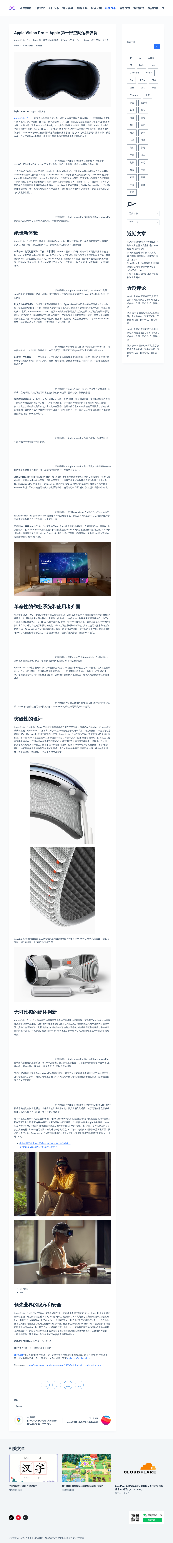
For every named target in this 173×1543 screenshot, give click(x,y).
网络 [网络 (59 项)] (132, 170)
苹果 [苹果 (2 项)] (143, 177)
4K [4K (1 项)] (131, 58)
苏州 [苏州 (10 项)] (132, 177)
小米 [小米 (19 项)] (132, 140)
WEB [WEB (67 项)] (154, 87)
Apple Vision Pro (22, 118)
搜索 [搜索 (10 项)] (132, 155)
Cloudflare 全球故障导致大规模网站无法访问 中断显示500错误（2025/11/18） (143, 267)
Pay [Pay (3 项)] (131, 80)
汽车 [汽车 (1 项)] (143, 155)
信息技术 (124, 8)
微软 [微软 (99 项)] (132, 147)
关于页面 (80, 1538)
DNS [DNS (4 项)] (141, 65)
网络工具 (82, 8)
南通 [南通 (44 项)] (132, 117)
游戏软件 (138, 8)
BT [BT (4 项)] (131, 65)
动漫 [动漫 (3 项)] (132, 110)
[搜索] (157, 46)
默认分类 (96, 8)
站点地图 (39, 1538)
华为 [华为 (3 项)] (143, 110)
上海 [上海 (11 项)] (147, 95)
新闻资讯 (110, 8)
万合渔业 (39, 8)
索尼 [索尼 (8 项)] (143, 162)
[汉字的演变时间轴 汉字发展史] (33, 1468)
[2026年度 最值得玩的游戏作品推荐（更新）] (86, 1468)
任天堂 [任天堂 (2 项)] (144, 102)
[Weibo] (18, 1517)
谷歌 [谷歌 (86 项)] (132, 185)
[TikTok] (11, 1517)
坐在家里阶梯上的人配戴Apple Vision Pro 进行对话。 (44, 1143)
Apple (19, 1406)
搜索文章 (131, 42)
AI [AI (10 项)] (140, 58)
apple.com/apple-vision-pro (80, 1358)
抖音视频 (67, 8)
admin (130, 296)
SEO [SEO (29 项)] (154, 80)
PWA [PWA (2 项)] (142, 80)
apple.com (19, 1355)
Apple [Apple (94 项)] (151, 58)
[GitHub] (25, 1517)
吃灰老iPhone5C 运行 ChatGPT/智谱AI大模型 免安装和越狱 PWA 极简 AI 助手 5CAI (143, 245)
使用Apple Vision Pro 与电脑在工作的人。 (39, 1147)
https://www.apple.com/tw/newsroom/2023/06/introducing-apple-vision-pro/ (64, 1365)
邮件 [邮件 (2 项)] (143, 185)
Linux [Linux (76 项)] (153, 65)
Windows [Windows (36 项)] (134, 95)
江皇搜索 (25, 8)
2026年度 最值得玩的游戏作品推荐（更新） (83, 1486)
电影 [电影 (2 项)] (132, 162)
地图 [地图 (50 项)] (143, 125)
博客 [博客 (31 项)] (143, 117)
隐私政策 (70, 1538)
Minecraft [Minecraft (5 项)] (134, 72)
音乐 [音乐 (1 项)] (132, 192)
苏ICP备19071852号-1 (55, 1538)
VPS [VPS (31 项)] (143, 87)
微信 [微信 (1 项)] (143, 140)
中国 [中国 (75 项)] (132, 102)
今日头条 (53, 8)
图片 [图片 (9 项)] (132, 125)
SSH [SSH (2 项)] (132, 87)
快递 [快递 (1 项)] (143, 147)
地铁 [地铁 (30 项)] (132, 132)
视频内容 (153, 8)
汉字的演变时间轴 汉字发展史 (141, 252)
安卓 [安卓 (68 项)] (143, 132)
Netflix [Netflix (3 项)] (149, 72)
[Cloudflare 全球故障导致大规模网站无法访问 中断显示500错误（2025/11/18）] (139, 1468)
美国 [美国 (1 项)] (143, 170)
